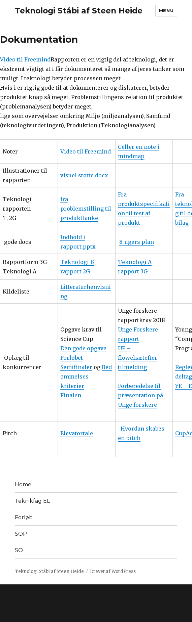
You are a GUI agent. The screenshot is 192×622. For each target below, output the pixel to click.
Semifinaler (76, 367)
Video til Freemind (25, 59)
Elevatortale (76, 433)
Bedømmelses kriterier (86, 376)
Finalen (70, 395)
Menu (166, 10)
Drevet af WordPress (113, 571)
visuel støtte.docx (84, 175)
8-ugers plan (136, 241)
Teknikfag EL (32, 501)
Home (23, 484)
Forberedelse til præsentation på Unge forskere (140, 395)
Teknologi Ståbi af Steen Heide (78, 10)
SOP (21, 534)
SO (19, 550)
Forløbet (71, 357)
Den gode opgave (83, 348)
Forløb (24, 517)
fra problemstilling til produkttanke (85, 208)
